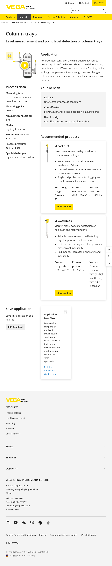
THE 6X (88, 17)
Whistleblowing (88, 535)
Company (75, 17)
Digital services (13, 433)
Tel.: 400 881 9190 (14, 498)
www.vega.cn (12, 509)
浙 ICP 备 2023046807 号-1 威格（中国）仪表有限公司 (27, 552)
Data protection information (63, 535)
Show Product (64, 206)
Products (10, 17)
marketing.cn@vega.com (18, 505)
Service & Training (57, 17)
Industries (24, 17)
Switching (10, 423)
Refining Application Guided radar (50, 370)
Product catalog (13, 412)
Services (11, 457)
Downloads (38, 17)
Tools (10, 446)
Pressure (10, 428)
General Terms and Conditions (21, 535)
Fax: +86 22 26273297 (16, 502)
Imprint (43, 535)
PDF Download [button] (15, 327)
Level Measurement (15, 418)
